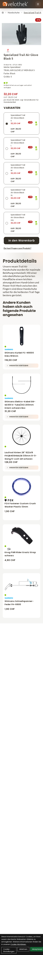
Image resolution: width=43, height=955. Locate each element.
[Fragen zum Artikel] (21, 248)
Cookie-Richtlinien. (18, 944)
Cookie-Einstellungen (8, 950)
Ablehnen (23, 949)
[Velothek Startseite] (15, 4)
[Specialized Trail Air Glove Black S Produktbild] (21, 34)
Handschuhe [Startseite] (14, 12)
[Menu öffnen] (37, 4)
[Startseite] (3, 12)
